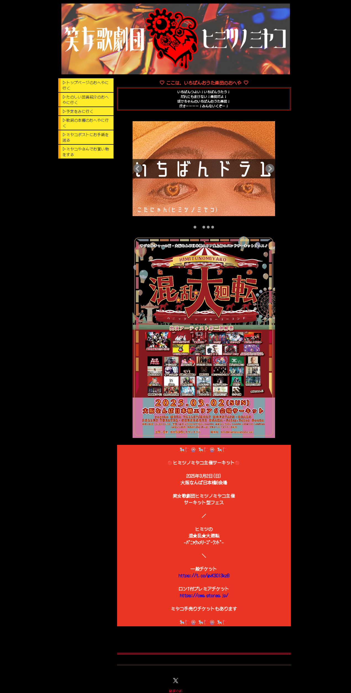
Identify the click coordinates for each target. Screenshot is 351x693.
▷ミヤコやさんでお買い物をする (85, 151)
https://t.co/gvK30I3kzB (203, 575)
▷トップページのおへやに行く (85, 85)
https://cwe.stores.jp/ (204, 595)
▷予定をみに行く (77, 111)
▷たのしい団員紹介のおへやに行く (85, 99)
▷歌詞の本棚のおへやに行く (85, 122)
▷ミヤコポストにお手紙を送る (85, 137)
